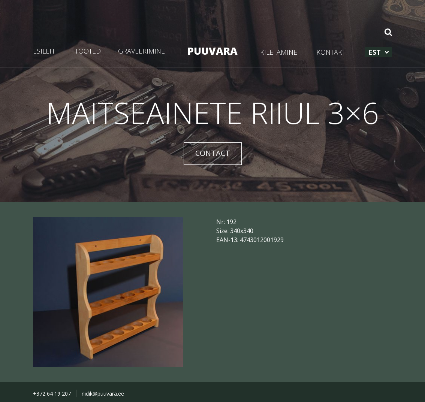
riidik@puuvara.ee (103, 393)
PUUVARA (212, 51)
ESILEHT (45, 50)
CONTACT (212, 153)
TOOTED (88, 50)
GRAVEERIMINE (141, 50)
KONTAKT (331, 52)
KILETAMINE (278, 52)
